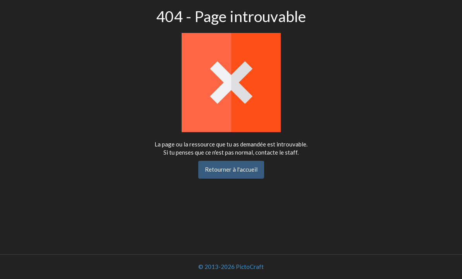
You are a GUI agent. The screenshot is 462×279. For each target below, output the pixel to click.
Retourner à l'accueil (231, 169)
